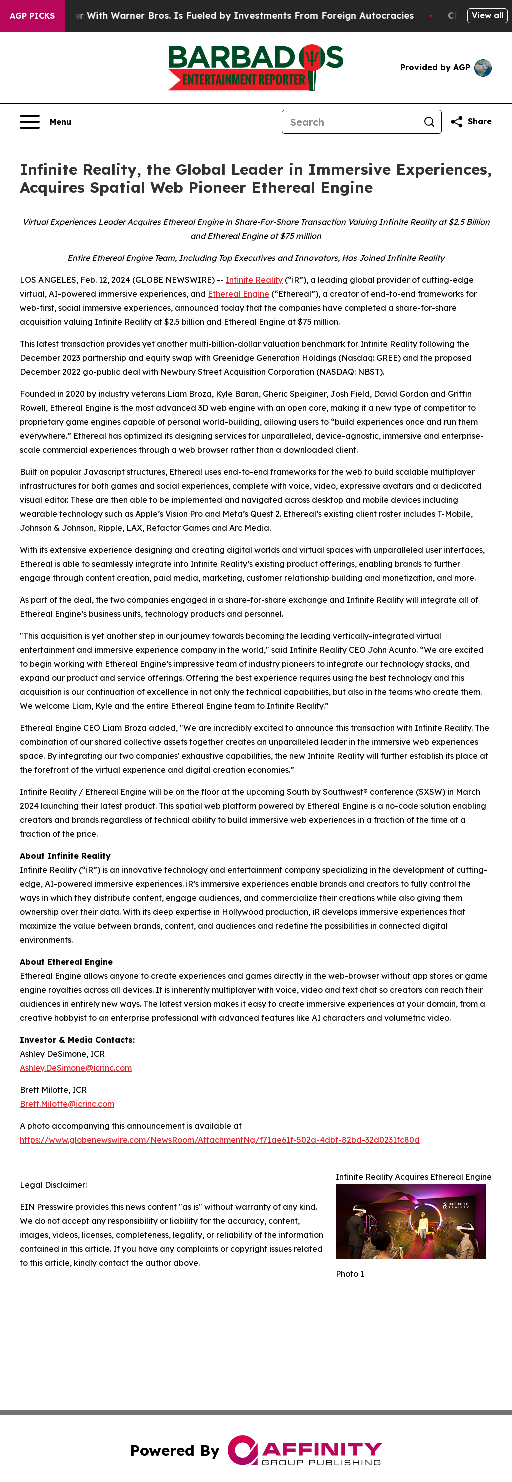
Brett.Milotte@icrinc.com (67, 1104)
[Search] (350, 122)
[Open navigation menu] (46, 122)
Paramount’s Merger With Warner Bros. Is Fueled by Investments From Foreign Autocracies (214, 16)
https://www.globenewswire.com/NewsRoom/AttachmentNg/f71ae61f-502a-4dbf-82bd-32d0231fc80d (220, 1140)
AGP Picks (32, 16)
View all (488, 15)
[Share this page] (471, 122)
